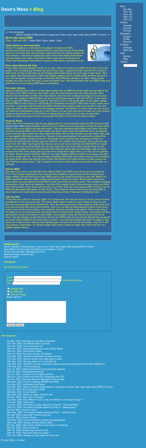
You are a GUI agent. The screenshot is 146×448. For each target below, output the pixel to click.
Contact (127, 36)
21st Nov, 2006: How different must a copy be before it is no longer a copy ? (45, 404)
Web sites (128, 50)
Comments (10, 262)
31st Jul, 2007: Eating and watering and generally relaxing (36, 373)
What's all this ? (14, 297)
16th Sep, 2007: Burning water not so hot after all (31, 365)
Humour (127, 30)
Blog (122, 6)
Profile (126, 39)
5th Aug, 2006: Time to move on (23, 432)
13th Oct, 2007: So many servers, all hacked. (29, 358)
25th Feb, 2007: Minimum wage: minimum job (30, 399)
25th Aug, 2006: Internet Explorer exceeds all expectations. (36, 424)
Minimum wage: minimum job (18, 254)
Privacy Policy (8, 444)
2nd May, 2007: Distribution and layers (26, 388)
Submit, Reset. (11, 257)
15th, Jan (127, 14)
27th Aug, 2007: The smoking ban (24, 371)
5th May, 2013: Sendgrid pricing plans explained (31, 345)
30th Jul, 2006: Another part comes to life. (27, 434)
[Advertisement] (39, 21)
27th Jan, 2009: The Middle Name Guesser (28, 348)
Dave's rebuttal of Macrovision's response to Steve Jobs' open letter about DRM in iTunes (49, 246)
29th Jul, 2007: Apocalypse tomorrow (25, 376)
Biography (125, 33)
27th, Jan (127, 12)
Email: (10, 280)
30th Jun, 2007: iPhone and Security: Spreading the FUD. (35, 381)
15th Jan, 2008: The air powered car (25, 350)
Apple (52, 40)
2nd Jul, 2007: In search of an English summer (30, 378)
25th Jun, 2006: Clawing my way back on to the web (33, 439)
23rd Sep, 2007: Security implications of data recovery (34, 360)
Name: (10, 277)
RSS (122, 53)
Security (127, 28)
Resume (127, 41)
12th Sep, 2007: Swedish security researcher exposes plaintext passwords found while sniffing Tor (56, 368)
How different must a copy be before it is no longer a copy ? (33, 249)
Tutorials (127, 25)
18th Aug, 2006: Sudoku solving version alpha (30, 427)
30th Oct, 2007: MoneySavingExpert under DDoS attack (35, 353)
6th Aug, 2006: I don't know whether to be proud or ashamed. (37, 429)
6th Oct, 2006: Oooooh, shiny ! (22, 414)
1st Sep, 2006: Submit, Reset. (22, 422)
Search (124, 62)
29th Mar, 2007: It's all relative (22, 396)
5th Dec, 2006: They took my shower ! (26, 401)
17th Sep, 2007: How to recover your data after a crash (34, 363)
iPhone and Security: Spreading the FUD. (25, 252)
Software (127, 47)
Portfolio (124, 44)
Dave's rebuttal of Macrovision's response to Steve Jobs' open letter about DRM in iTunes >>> (63, 35)
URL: (9, 283)
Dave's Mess (14, 9)
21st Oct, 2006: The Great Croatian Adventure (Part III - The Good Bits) (42, 409)
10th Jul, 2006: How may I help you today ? (28, 437)
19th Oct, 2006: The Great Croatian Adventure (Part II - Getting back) (41, 411)
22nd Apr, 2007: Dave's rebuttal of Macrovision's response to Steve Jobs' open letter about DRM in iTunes (60, 391)
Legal (59, 40)
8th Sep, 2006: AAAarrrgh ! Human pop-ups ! (29, 419)
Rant (38, 40)
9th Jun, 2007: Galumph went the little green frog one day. (36, 383)
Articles (124, 22)
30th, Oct (127, 17)
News (45, 40)
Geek (32, 40)
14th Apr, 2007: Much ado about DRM (26, 394)
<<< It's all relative (15, 32)
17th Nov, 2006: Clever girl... (21, 406)
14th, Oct (127, 19)
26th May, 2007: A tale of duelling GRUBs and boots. (33, 386)
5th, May (127, 9)
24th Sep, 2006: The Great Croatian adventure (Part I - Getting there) (41, 416)
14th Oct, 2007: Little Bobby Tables (24, 355)
